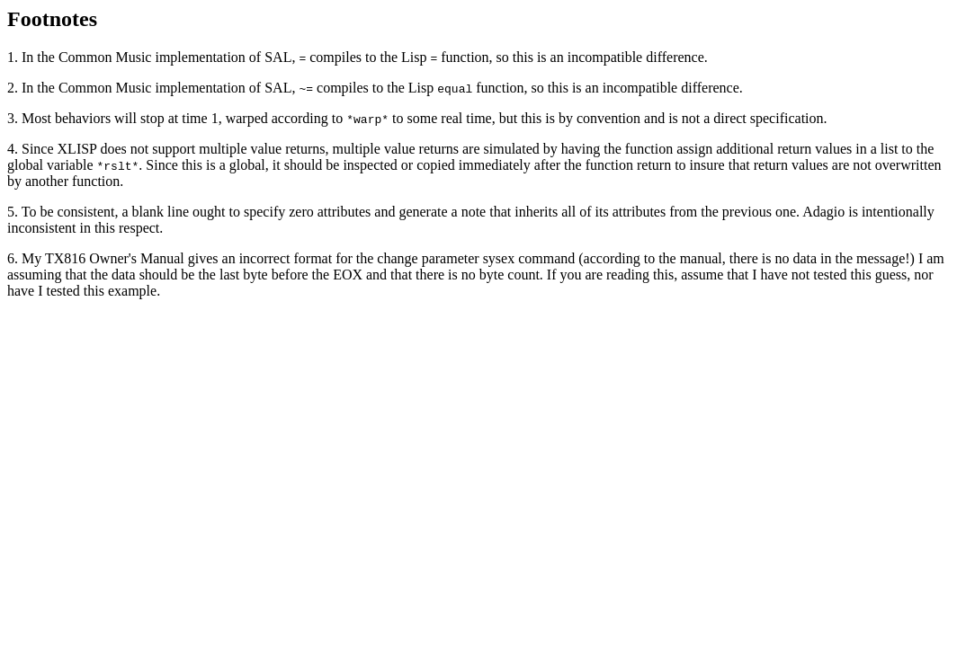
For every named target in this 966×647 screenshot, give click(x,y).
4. (14, 148)
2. (14, 87)
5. (14, 211)
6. (14, 258)
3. (14, 118)
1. (14, 57)
